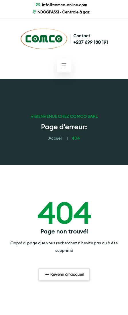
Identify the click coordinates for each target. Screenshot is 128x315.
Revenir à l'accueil (64, 274)
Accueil (55, 138)
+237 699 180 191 (90, 42)
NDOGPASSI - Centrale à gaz (61, 12)
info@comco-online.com (61, 5)
